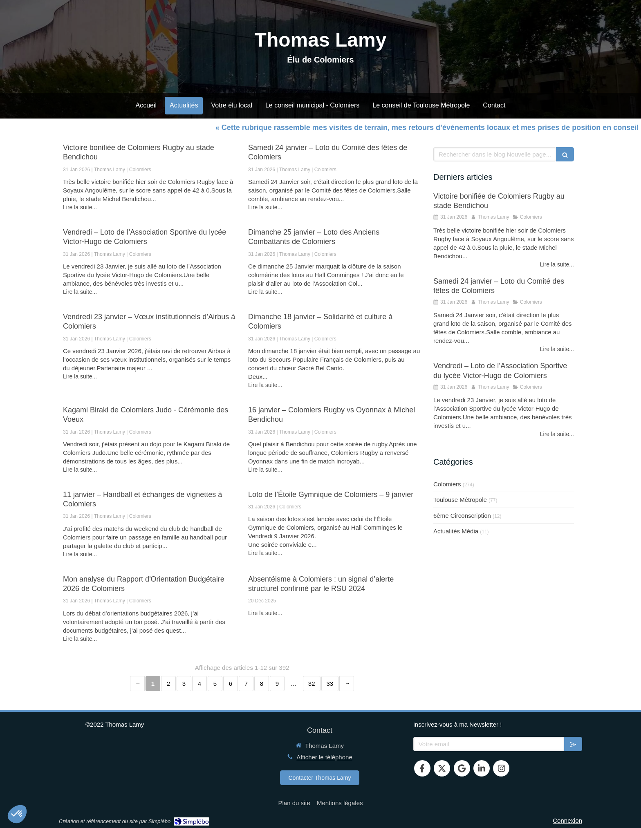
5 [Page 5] (215, 683)
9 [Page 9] (277, 683)
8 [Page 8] (261, 683)
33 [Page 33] (330, 683)
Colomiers (447, 484)
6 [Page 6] (230, 683)
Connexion (567, 820)
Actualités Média (455, 531)
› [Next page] (346, 683)
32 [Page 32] (311, 683)
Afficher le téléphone (324, 757)
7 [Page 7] (246, 683)
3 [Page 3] (184, 683)
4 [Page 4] (199, 683)
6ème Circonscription (462, 515)
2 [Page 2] (168, 683)
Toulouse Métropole (460, 499)
